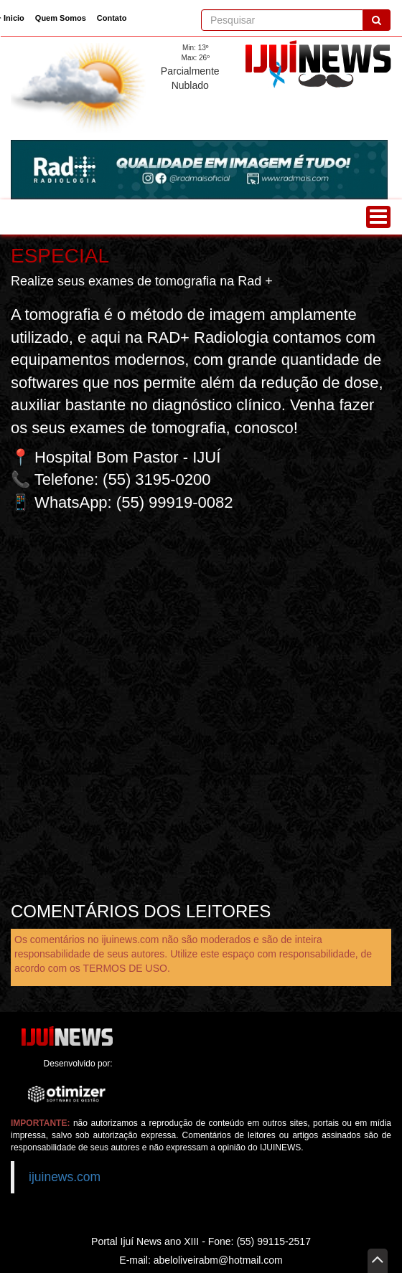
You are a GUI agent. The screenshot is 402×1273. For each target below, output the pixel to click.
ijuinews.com (64, 1177)
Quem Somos (60, 18)
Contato (112, 18)
